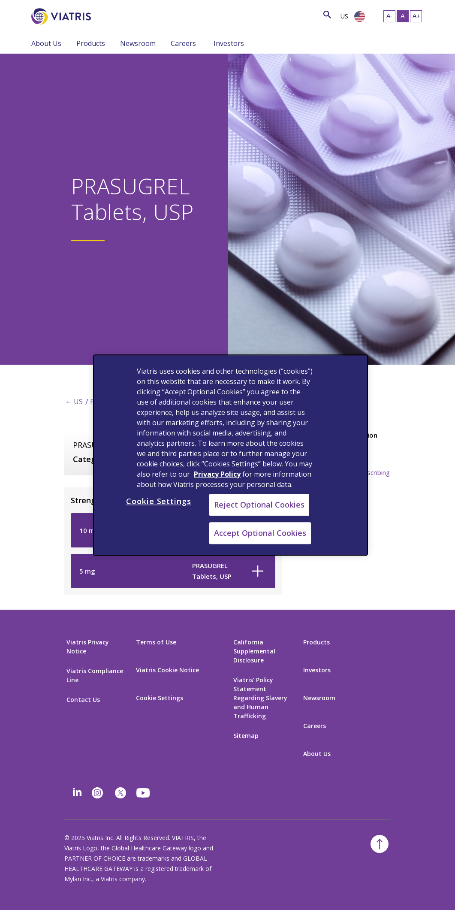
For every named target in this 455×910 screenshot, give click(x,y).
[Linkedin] (77, 793)
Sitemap (246, 736)
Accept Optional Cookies (260, 533)
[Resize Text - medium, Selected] (403, 16)
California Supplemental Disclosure (254, 651)
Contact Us (83, 699)
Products (90, 43)
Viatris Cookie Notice (167, 670)
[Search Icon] (327, 15)
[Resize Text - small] (389, 16)
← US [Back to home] (74, 401)
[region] (230, 455)
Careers (183, 43)
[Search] (106, 14)
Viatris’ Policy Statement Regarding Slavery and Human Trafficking (260, 698)
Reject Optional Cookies (259, 504)
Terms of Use (156, 642)
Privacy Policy (217, 474)
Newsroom (138, 43)
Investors (229, 43)
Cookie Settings (159, 698)
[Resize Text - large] (416, 16)
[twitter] (120, 793)
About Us (46, 43)
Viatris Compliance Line (94, 675)
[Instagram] (97, 793)
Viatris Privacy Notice (87, 646)
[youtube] (143, 793)
